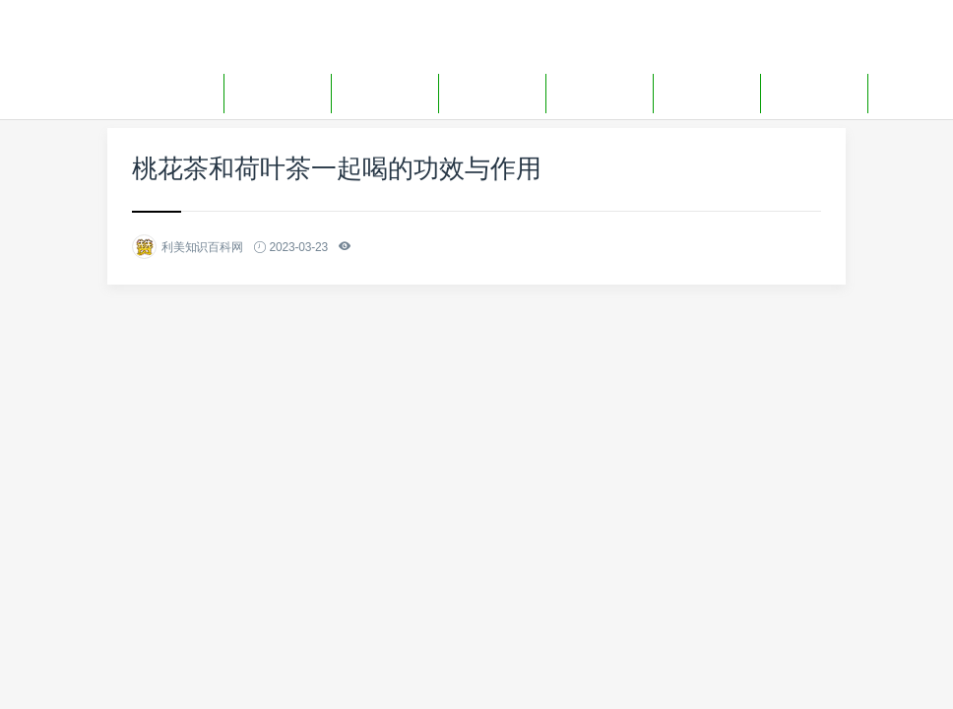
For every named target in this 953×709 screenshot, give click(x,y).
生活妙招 (599, 93)
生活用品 (706, 93)
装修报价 (384, 93)
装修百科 (277, 93)
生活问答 (814, 93)
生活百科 (492, 93)
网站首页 (170, 93)
